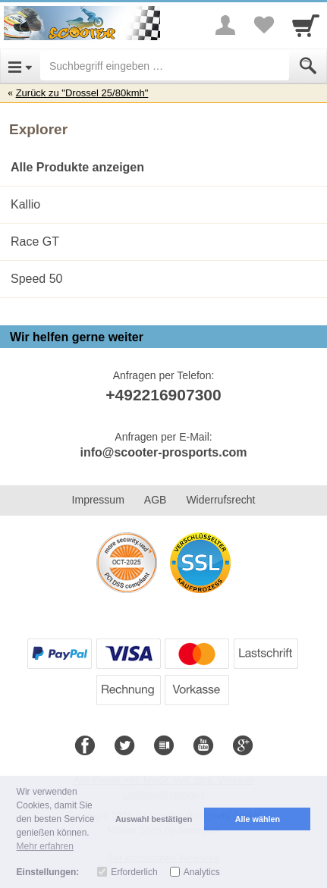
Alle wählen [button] (257, 819)
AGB (155, 500)
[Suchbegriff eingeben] (164, 66)
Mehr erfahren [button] (45, 846)
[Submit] (308, 66)
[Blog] (164, 746)
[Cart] (306, 25)
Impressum (98, 500)
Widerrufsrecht (220, 500)
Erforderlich (134, 872)
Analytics (202, 872)
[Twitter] (124, 746)
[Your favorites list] (263, 25)
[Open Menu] (20, 66)
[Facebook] (85, 746)
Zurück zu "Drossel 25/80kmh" (82, 93)
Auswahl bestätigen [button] (153, 819)
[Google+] (243, 746)
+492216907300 (163, 394)
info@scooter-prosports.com (163, 452)
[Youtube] (203, 746)
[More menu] (225, 25)
